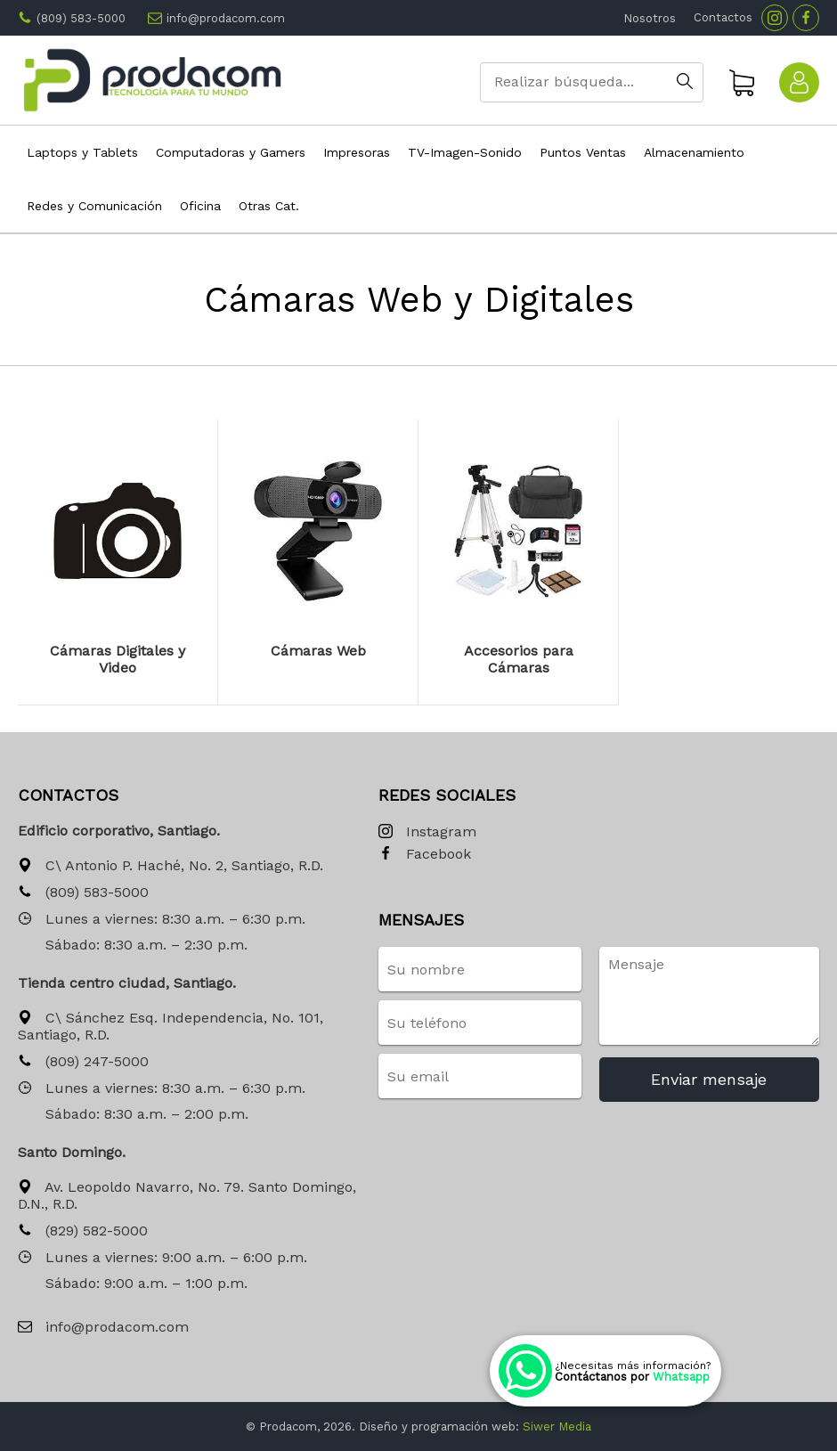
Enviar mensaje (709, 1079)
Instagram (427, 832)
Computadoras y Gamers (230, 152)
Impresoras (356, 152)
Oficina (200, 206)
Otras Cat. (269, 206)
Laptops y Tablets (82, 152)
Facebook (424, 854)
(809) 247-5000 (83, 1062)
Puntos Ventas (583, 152)
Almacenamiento (694, 152)
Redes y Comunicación (94, 206)
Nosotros (649, 18)
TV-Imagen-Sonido (465, 152)
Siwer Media (557, 1426)
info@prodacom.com (226, 18)
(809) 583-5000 (81, 18)
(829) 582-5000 (83, 1231)
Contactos (723, 17)
